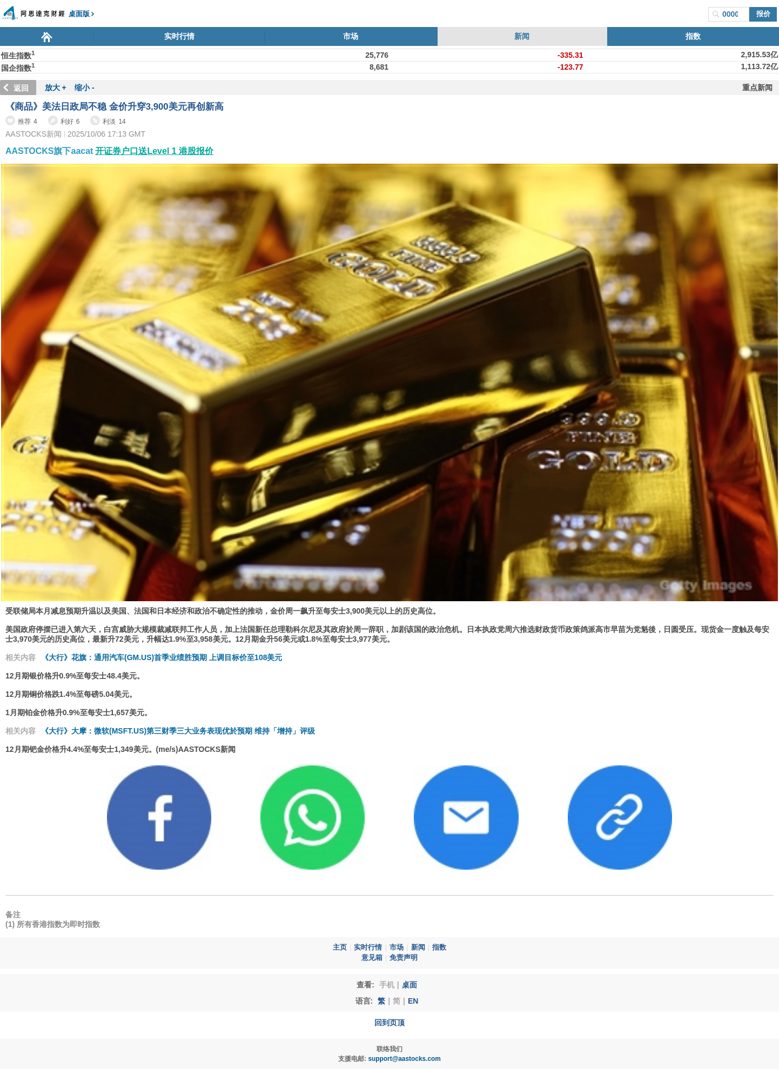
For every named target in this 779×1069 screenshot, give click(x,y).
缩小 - (85, 87)
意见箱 (371, 958)
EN (413, 1001)
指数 (693, 36)
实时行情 (179, 36)
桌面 (409, 984)
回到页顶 (389, 1022)
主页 (340, 947)
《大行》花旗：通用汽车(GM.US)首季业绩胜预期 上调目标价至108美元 (161, 657)
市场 (350, 36)
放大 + (55, 87)
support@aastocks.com (404, 1059)
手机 (386, 984)
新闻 (521, 36)
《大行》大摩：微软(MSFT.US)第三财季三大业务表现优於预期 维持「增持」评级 (178, 731)
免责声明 (404, 958)
